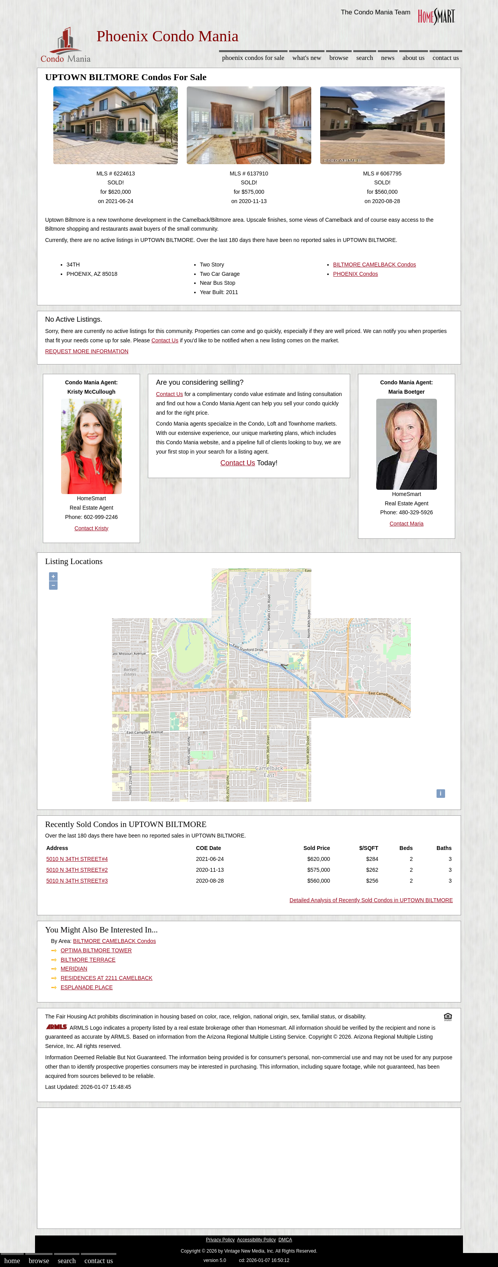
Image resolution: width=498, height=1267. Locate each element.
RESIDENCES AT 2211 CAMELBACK (107, 978)
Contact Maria (406, 523)
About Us (413, 57)
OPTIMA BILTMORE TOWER (96, 950)
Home (12, 1261)
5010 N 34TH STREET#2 (77, 870)
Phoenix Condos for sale (253, 57)
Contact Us (446, 57)
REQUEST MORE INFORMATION (86, 351)
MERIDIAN (74, 969)
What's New (307, 57)
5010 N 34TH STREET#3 (77, 881)
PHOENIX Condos (355, 274)
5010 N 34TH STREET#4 (77, 859)
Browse (339, 57)
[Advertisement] (249, 1166)
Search (364, 57)
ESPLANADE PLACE (87, 987)
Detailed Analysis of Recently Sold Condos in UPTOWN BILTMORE (371, 900)
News (388, 57)
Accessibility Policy (256, 1239)
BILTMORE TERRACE (88, 960)
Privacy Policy (220, 1239)
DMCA (285, 1239)
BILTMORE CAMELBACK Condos (374, 264)
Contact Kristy (91, 528)
